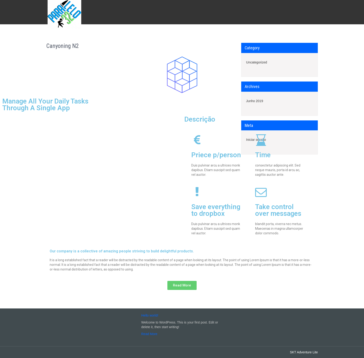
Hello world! (149, 315)
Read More (149, 334)
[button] (182, 285)
